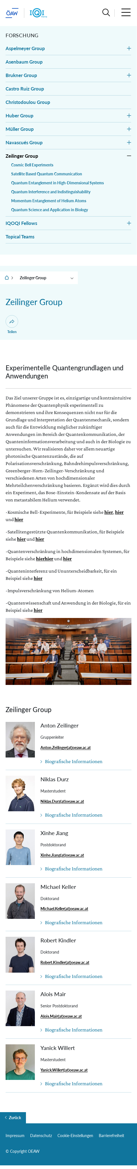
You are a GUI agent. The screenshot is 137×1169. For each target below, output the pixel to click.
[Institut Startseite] (38, 13)
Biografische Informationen (73, 761)
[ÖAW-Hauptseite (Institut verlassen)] (12, 13)
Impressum (15, 1135)
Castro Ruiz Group (25, 89)
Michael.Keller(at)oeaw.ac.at (64, 908)
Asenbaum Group (24, 62)
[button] (106, 13)
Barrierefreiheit (111, 1135)
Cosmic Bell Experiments (32, 164)
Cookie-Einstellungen (75, 1135)
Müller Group (20, 129)
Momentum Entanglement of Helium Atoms (48, 200)
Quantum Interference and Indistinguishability (50, 191)
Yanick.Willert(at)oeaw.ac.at (64, 1070)
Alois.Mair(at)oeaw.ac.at (61, 1016)
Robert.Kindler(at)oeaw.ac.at (64, 962)
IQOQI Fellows (21, 223)
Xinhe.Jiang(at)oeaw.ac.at (62, 855)
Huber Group (19, 115)
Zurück (15, 1117)
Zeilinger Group (22, 156)
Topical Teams (20, 237)
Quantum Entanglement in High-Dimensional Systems (57, 182)
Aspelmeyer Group (25, 48)
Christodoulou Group (28, 102)
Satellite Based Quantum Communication (46, 173)
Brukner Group (21, 75)
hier (108, 512)
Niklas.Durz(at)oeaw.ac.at (62, 801)
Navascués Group (24, 142)
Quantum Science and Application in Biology (49, 209)
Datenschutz (41, 1135)
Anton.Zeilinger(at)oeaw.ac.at (65, 747)
